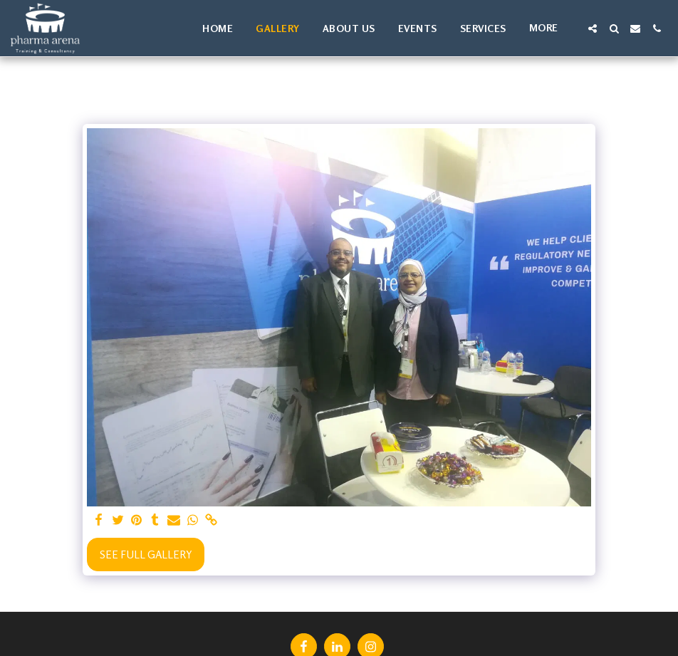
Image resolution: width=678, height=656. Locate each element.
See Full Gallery (146, 554)
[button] (593, 28)
